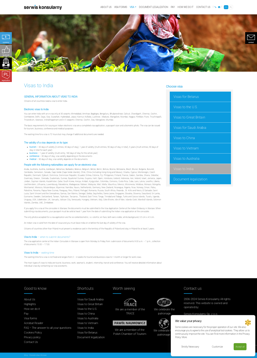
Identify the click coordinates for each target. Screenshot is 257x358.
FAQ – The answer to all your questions (47, 327)
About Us (105, 7)
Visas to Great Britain (189, 117)
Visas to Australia (186, 159)
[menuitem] (226, 7)
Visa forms (120, 7)
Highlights (30, 304)
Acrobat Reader (33, 323)
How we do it (185, 7)
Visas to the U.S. (185, 107)
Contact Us (203, 7)
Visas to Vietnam (186, 148)
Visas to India (183, 169)
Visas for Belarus (186, 97)
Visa (132, 7)
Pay (173, 7)
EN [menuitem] (226, 7)
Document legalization (153, 7)
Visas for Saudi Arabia (189, 128)
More (184, 337)
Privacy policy (32, 337)
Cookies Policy (33, 332)
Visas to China (184, 138)
